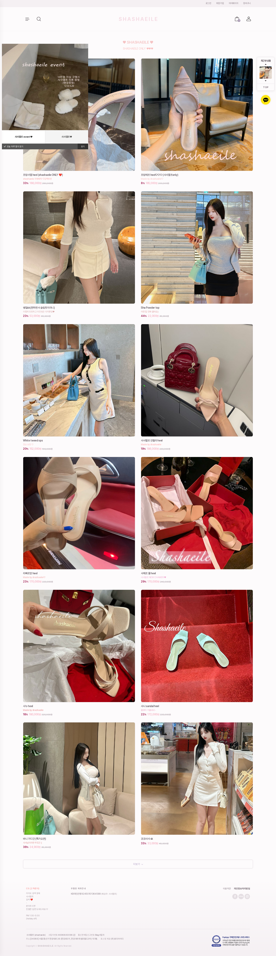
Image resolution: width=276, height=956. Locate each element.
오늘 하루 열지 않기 (13, 146)
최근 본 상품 (266, 60)
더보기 (136, 865)
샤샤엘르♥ (67, 136)
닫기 (83, 146)
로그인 (208, 3)
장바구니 (247, 3)
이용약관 (227, 890)
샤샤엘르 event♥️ (23, 136)
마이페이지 (233, 3)
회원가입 (220, 3)
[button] (39, 19)
